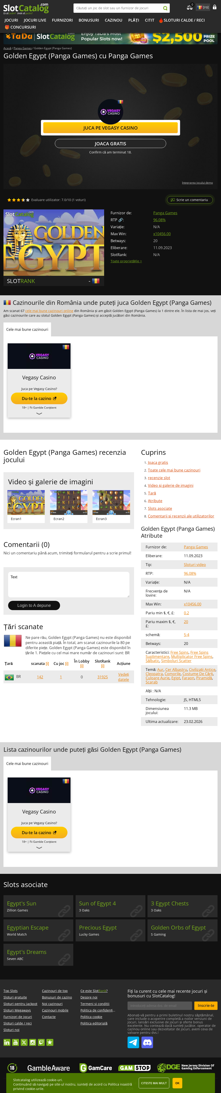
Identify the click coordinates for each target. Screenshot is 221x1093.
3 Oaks (84, 910)
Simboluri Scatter (176, 660)
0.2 (186, 612)
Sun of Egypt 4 (97, 903)
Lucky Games (89, 934)
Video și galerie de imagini (170, 485)
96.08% (159, 219)
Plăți (133, 20)
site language (199, 6)
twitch (41, 1040)
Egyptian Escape (27, 927)
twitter (24, 1040)
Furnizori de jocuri (17, 1017)
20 (186, 621)
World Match (17, 934)
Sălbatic (152, 660)
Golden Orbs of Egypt (178, 927)
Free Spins (179, 652)
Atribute (155, 500)
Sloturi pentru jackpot (20, 1004)
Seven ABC (15, 958)
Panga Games (165, 212)
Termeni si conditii (94, 1004)
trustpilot (49, 1040)
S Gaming (158, 934)
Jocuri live (35, 20)
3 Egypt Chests (170, 903)
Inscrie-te (206, 1005)
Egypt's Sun (21, 903)
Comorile (173, 673)
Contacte (49, 1017)
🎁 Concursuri (20, 27)
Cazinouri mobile (55, 1010)
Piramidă (204, 677)
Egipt (175, 677)
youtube (15, 1040)
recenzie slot (159, 477)
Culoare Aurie (158, 677)
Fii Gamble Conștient (43, 408)
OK (177, 1083)
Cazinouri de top (55, 991)
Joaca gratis (110, 143)
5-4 (186, 634)
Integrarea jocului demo (197, 183)
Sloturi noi (11, 1030)
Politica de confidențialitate (101, 1010)
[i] (47, 663)
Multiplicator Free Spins (191, 656)
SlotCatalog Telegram (133, 1040)
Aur (160, 669)
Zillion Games (17, 910)
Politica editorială (93, 1023)
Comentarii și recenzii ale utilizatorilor (181, 516)
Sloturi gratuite (15, 997)
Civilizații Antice (202, 669)
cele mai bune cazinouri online (49, 311)
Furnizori (62, 20)
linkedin (6, 1040)
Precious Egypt (98, 927)
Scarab (152, 682)
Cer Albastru (176, 669)
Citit (149, 20)
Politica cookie (91, 1017)
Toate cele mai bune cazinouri (174, 470)
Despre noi (88, 997)
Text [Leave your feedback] (68, 584)
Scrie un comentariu (192, 200)
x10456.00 (162, 233)
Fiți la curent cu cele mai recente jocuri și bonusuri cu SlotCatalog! (167, 993)
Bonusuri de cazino (57, 997)
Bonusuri (89, 20)
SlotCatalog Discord (147, 1040)
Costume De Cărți (198, 673)
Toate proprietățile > (126, 261)
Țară (152, 493)
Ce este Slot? (94, 991)
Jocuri (11, 20)
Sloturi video (195, 564)
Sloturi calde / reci (184, 20)
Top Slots (10, 991)
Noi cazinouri (52, 1004)
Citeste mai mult (154, 1083)
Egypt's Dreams (26, 951)
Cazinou (113, 20)
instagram (32, 1040)
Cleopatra (154, 673)
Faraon (188, 677)
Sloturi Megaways (17, 1010)
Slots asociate (160, 508)
